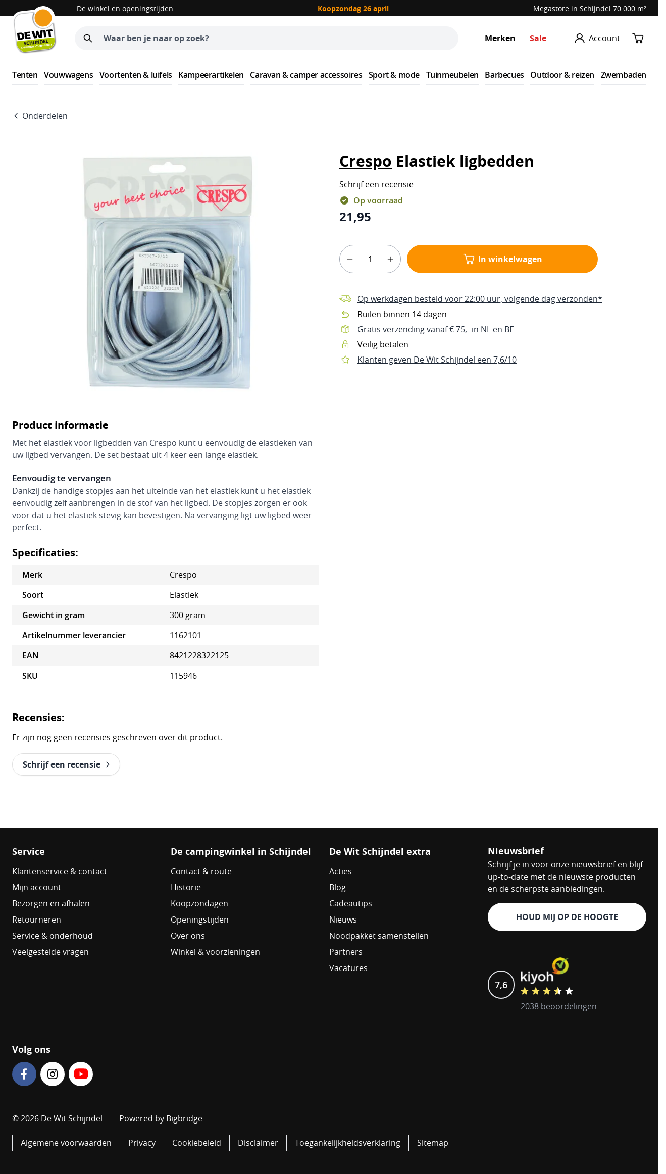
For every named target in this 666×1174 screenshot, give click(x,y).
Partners (346, 951)
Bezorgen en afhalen (51, 903)
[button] (376, 184)
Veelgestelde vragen (50, 951)
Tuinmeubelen (452, 74)
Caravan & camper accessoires (306, 74)
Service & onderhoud (52, 935)
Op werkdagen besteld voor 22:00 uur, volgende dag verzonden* (479, 298)
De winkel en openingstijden (125, 8)
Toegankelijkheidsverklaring (347, 1142)
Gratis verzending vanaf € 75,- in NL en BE (435, 329)
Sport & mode (394, 74)
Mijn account (36, 887)
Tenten (25, 74)
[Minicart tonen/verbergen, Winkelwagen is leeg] (638, 38)
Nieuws (343, 919)
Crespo (365, 160)
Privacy (142, 1142)
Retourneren (36, 919)
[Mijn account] (597, 38)
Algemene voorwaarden (66, 1142)
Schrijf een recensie (376, 184)
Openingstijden (200, 919)
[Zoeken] (88, 38)
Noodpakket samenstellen (379, 935)
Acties (340, 871)
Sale (538, 38)
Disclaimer (258, 1142)
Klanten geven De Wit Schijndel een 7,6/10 (437, 359)
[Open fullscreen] (165, 272)
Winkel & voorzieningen (215, 951)
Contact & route (201, 871)
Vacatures (348, 968)
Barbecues (504, 74)
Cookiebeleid (196, 1142)
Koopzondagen (199, 903)
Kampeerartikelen (211, 74)
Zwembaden (623, 74)
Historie (186, 887)
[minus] (350, 259)
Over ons (188, 935)
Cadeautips (350, 903)
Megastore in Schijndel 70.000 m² (589, 8)
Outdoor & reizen (562, 74)
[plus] (390, 259)
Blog (337, 887)
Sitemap (432, 1142)
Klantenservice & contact (59, 871)
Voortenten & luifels (135, 74)
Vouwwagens (68, 74)
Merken (500, 38)
